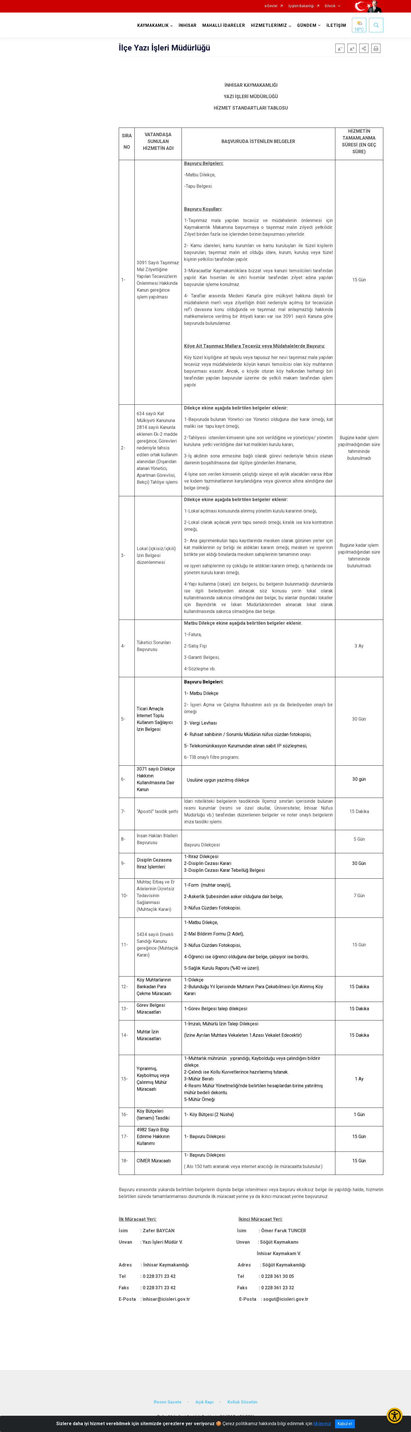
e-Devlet (271, 6)
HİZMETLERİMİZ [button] (269, 25)
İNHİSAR (188, 25)
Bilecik (330, 6)
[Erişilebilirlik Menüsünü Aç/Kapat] (394, 1415)
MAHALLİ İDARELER (223, 25)
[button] (363, 48)
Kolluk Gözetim (242, 1402)
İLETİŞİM (336, 25)
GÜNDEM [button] (307, 25)
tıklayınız (322, 1423)
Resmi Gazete (168, 1402)
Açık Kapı (204, 1402)
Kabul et (345, 1423)
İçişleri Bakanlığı (301, 6)
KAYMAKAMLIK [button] (153, 25)
